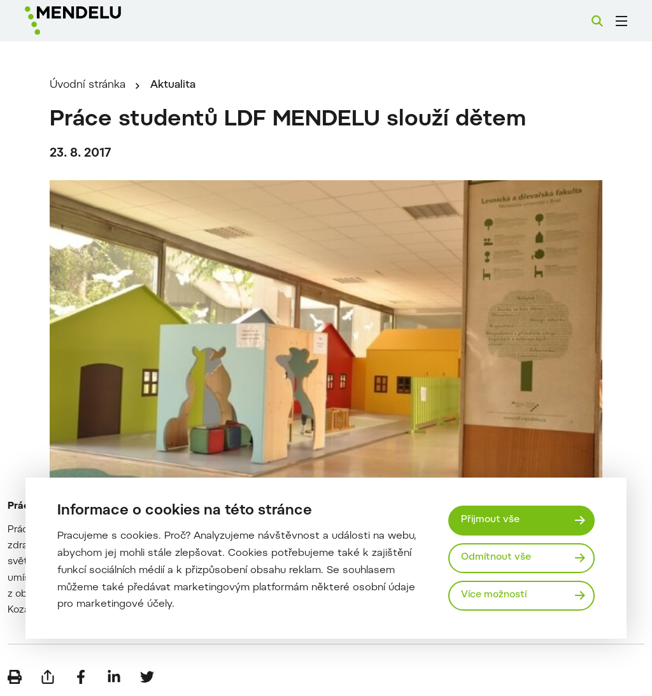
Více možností (494, 595)
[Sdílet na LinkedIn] (114, 677)
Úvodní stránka (87, 85)
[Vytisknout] (15, 677)
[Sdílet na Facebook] (81, 677)
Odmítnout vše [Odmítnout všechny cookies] (496, 557)
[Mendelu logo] (94, 20)
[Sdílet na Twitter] (147, 677)
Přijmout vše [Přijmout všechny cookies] (490, 520)
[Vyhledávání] (597, 21)
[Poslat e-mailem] (48, 677)
